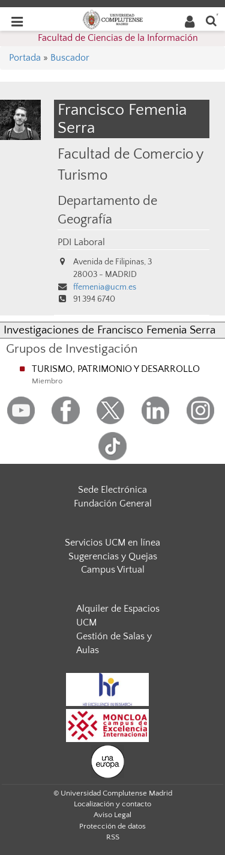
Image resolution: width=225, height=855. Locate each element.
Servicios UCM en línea (112, 542)
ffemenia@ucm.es (104, 287)
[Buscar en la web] (211, 20)
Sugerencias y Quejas (112, 556)
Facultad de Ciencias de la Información (118, 37)
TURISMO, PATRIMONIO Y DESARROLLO (116, 369)
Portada (25, 57)
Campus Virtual (113, 569)
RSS (112, 837)
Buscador (69, 57)
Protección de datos (112, 826)
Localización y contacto (112, 804)
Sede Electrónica (112, 489)
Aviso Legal (112, 815)
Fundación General (113, 503)
